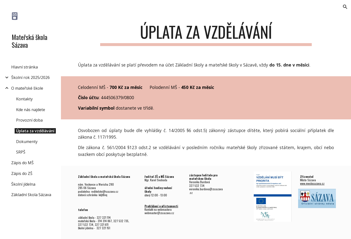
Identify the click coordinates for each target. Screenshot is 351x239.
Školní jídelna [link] (23, 184)
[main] (206, 34)
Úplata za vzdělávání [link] (35, 131)
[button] (345, 7)
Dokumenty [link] (27, 141)
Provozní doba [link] (29, 120)
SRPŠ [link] (20, 152)
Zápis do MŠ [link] (22, 162)
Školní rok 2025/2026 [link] (30, 77)
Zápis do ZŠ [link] (21, 173)
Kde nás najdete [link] (30, 109)
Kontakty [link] (24, 99)
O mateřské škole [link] (27, 88)
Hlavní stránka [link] (24, 67)
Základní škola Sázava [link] (31, 194)
